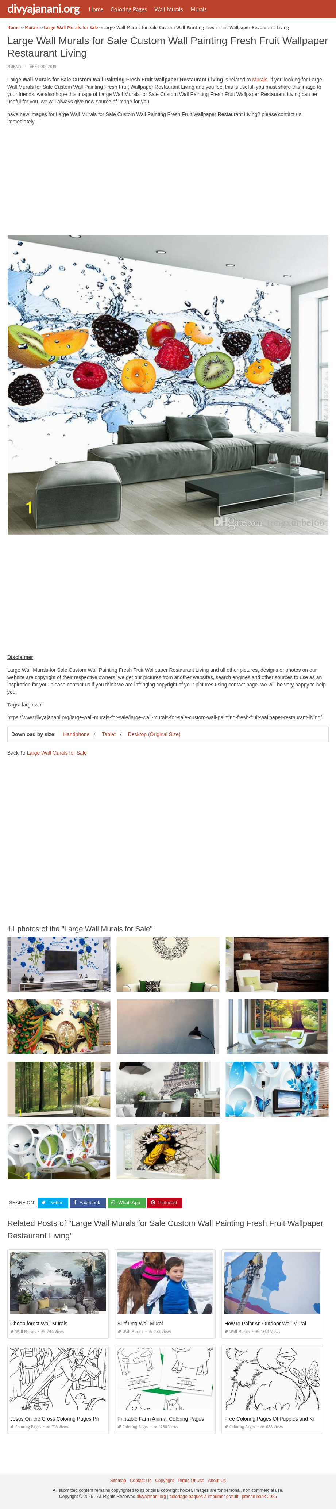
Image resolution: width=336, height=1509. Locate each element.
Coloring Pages (129, 9)
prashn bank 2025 (259, 1496)
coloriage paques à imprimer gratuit (204, 1496)
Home (96, 9)
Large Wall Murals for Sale (56, 753)
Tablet (108, 734)
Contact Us (140, 1480)
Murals (198, 9)
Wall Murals (168, 9)
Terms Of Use (191, 1480)
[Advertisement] (168, 182)
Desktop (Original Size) (154, 734)
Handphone (76, 734)
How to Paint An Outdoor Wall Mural (265, 1323)
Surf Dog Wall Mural (140, 1323)
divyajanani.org (43, 8)
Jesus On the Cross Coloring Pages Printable (61, 1419)
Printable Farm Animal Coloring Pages (160, 1419)
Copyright (164, 1480)
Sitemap (118, 1480)
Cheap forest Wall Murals (38, 1323)
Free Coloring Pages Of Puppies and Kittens (274, 1419)
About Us (217, 1480)
